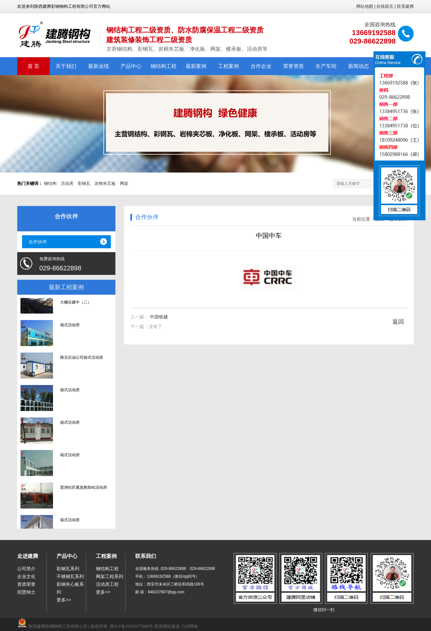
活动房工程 (107, 584)
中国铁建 (159, 316)
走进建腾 (27, 556)
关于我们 (66, 66)
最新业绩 (98, 66)
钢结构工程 (163, 66)
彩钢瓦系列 (68, 568)
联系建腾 (405, 6)
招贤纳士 (26, 592)
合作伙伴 (38, 241)
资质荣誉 (26, 584)
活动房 (67, 183)
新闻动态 (358, 66)
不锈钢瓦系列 (70, 576)
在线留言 (384, 6)
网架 (124, 183)
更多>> (64, 599)
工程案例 (228, 66)
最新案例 (196, 66)
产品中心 (131, 66)
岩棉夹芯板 (105, 183)
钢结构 (50, 183)
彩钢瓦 (84, 183)
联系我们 (145, 556)
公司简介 (26, 568)
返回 (398, 321)
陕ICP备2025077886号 (131, 626)
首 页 (33, 66)
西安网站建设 (167, 626)
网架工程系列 (109, 576)
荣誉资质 (293, 66)
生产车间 (326, 66)
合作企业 (261, 66)
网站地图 (364, 6)
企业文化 (26, 576)
